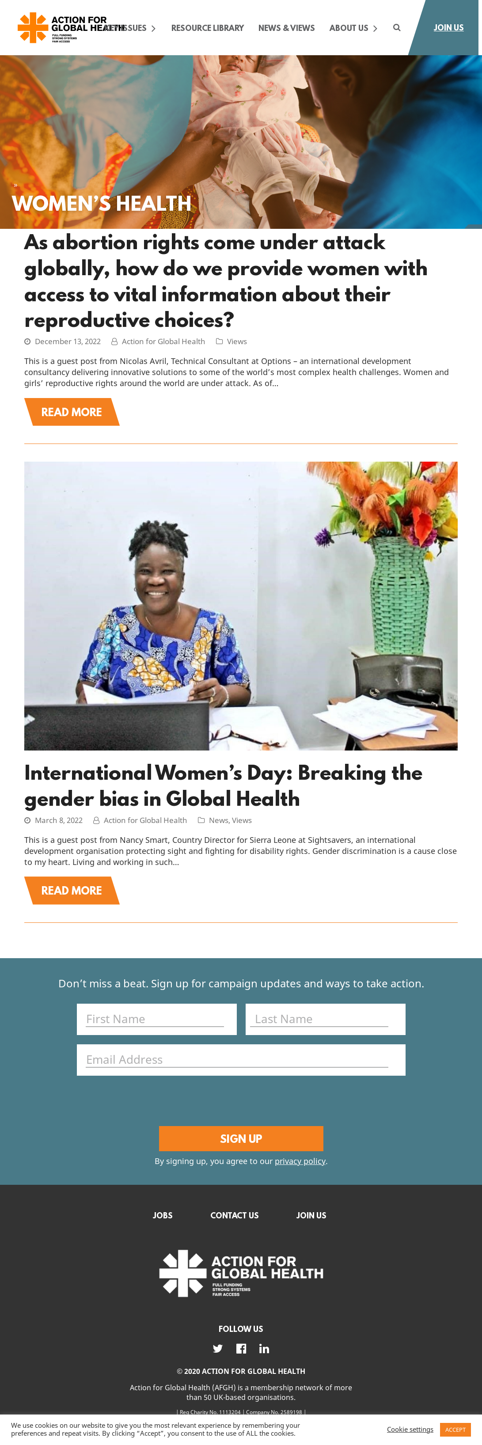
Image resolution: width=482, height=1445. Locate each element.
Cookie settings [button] (410, 1430)
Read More (80, 414)
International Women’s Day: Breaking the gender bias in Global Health (223, 789)
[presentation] (239, 1110)
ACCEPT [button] (455, 1430)
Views (237, 342)
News (218, 825)
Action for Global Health (163, 342)
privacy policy (300, 1172)
